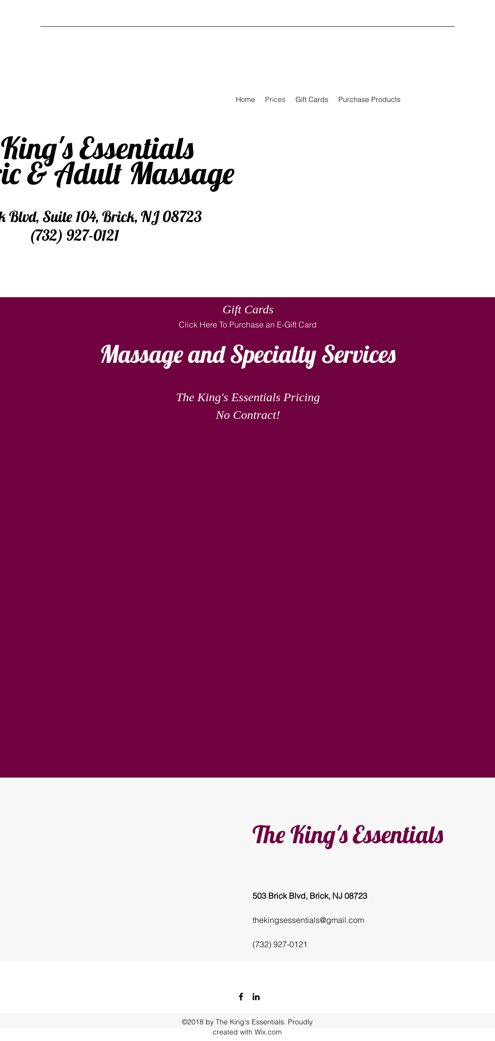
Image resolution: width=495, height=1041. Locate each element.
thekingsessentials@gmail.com (308, 920)
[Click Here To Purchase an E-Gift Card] (248, 324)
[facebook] (241, 997)
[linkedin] (256, 997)
